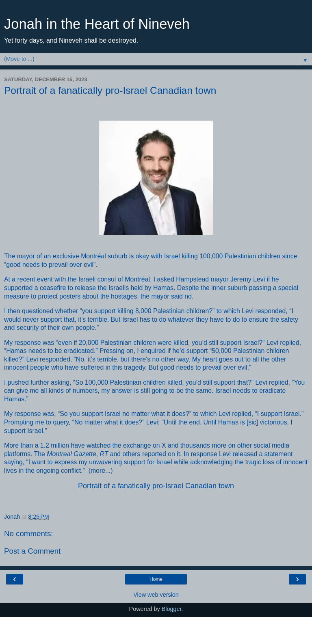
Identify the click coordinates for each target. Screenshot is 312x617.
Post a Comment (32, 551)
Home (156, 579)
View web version (156, 594)
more (98, 470)
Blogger (172, 609)
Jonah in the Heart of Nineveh (97, 24)
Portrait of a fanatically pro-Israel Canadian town (156, 486)
